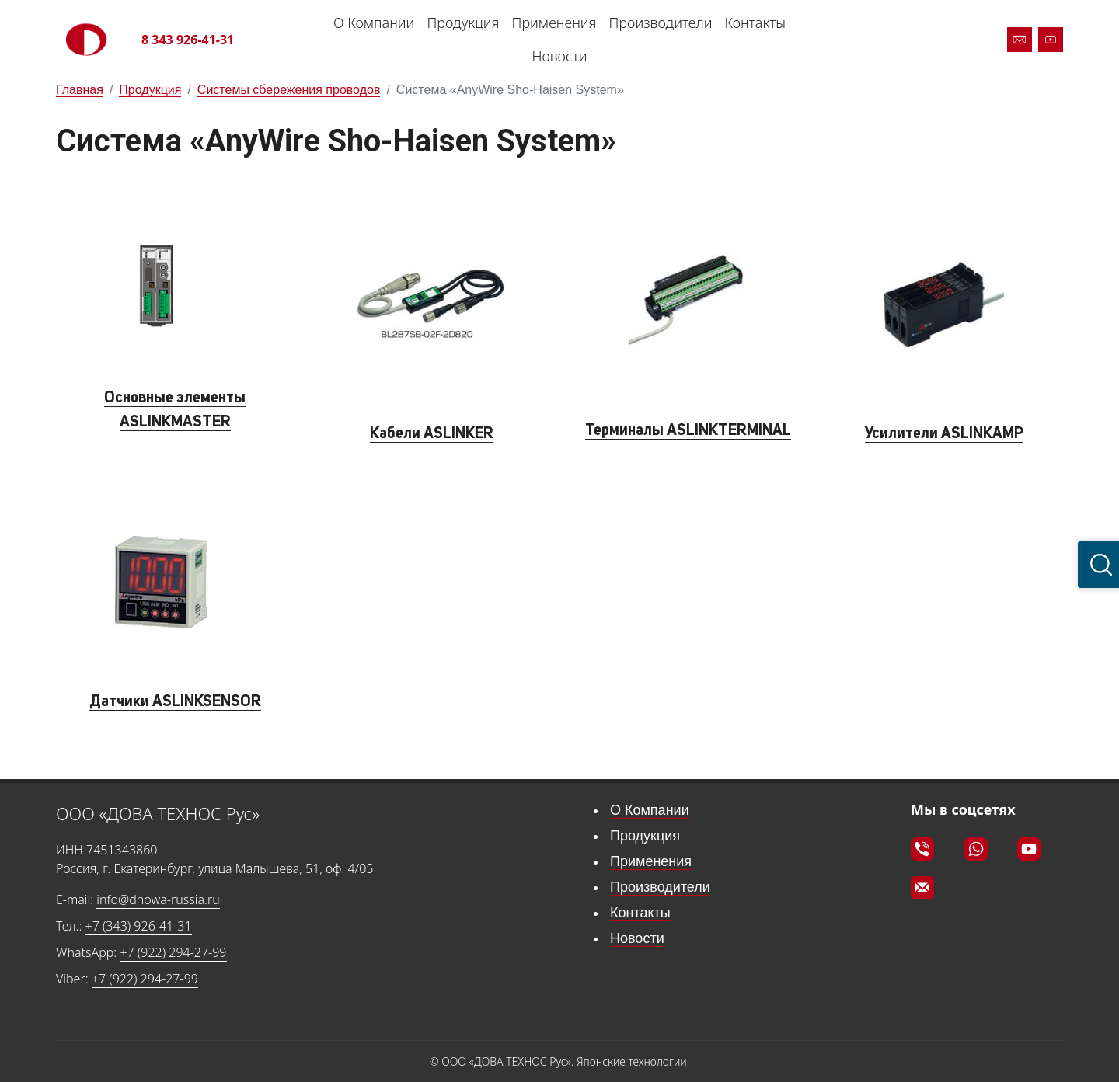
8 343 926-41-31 (187, 39)
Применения (554, 22)
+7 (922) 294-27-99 (173, 952)
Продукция (463, 22)
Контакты (755, 22)
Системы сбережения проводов (289, 89)
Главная (79, 89)
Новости (559, 56)
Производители (661, 22)
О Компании (373, 22)
